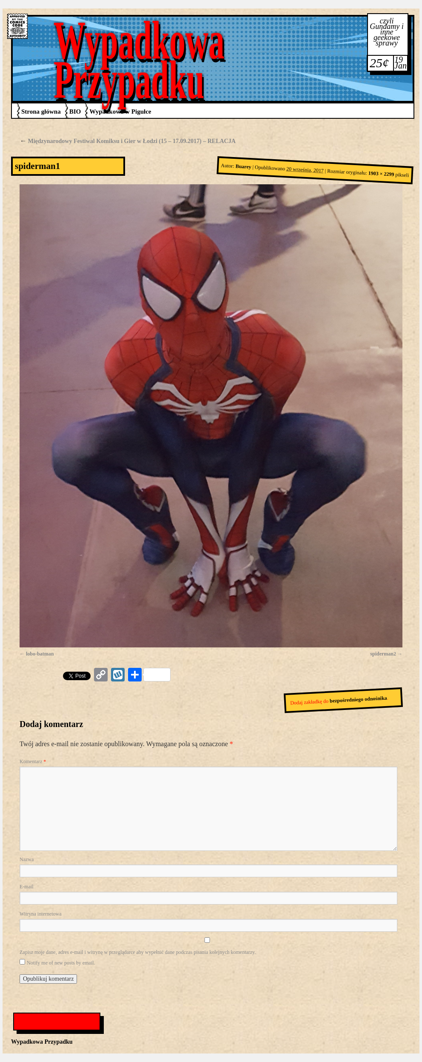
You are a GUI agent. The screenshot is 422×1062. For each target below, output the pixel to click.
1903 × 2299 (381, 173)
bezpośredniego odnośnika (358, 699)
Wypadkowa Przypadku (139, 60)
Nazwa (27, 859)
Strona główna (41, 111)
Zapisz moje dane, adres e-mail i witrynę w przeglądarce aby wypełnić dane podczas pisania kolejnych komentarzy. (138, 952)
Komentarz (33, 761)
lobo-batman (40, 654)
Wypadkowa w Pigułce (120, 111)
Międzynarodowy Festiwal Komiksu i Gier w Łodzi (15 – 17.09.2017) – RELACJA (128, 141)
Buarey (243, 166)
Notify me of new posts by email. (61, 963)
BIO (75, 111)
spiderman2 (383, 654)
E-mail (27, 887)
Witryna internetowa (40, 914)
